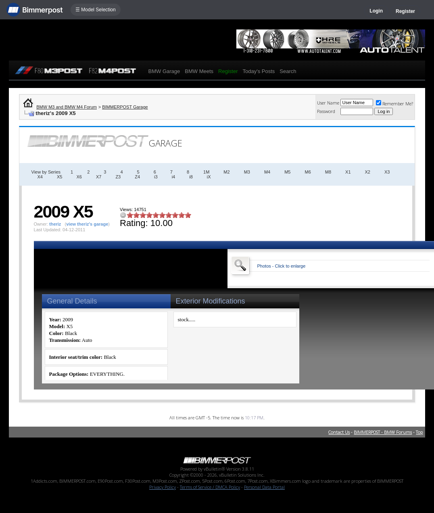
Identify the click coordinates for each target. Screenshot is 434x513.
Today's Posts (258, 71)
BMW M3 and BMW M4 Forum (66, 107)
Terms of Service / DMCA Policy (210, 487)
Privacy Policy (162, 487)
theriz (55, 224)
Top (419, 432)
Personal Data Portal (264, 487)
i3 (156, 176)
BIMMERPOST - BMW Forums (383, 432)
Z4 (137, 176)
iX (209, 176)
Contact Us (339, 432)
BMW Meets (199, 71)
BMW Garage (164, 71)
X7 (98, 176)
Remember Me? (394, 104)
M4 (267, 172)
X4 (40, 176)
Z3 (118, 176)
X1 (348, 172)
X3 (387, 172)
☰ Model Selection (95, 10)
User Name (328, 103)
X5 (59, 176)
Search (288, 71)
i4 (173, 176)
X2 (367, 172)
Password (326, 111)
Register (405, 11)
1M (206, 172)
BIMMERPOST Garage (125, 107)
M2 (226, 172)
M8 (328, 172)
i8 (191, 176)
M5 (287, 172)
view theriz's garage (87, 224)
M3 (247, 172)
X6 (78, 176)
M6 (308, 172)
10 (188, 215)
